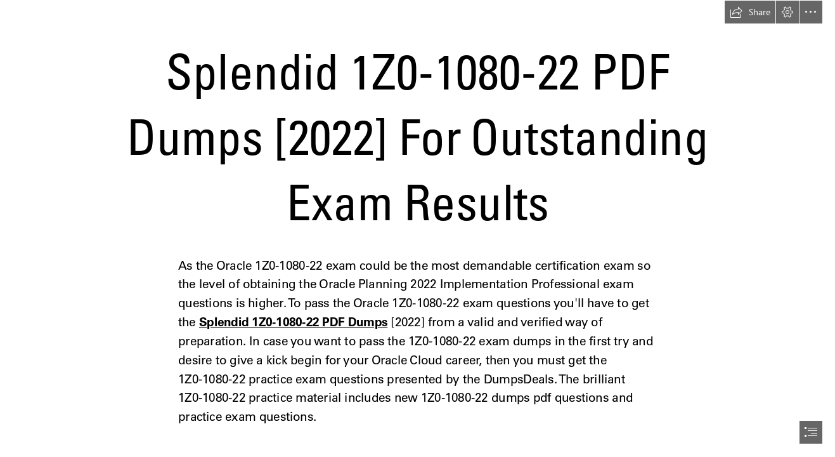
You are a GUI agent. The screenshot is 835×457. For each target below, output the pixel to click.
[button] (750, 12)
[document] (417, 228)
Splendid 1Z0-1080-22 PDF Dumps (293, 322)
